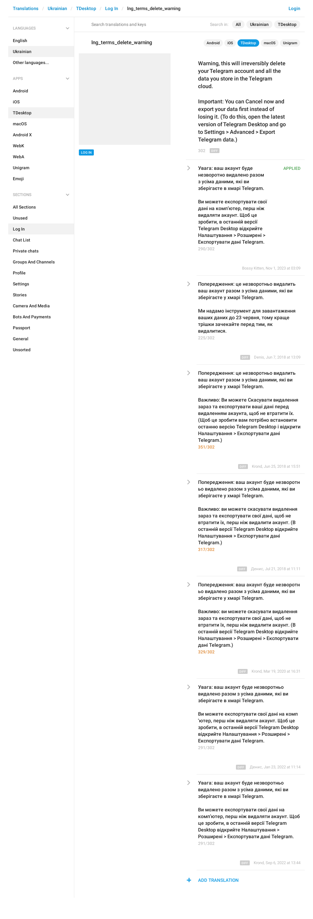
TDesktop (86, 8)
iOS (230, 43)
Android (213, 43)
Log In (111, 8)
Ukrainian (57, 8)
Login (294, 8)
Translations (26, 8)
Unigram (290, 43)
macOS (269, 43)
